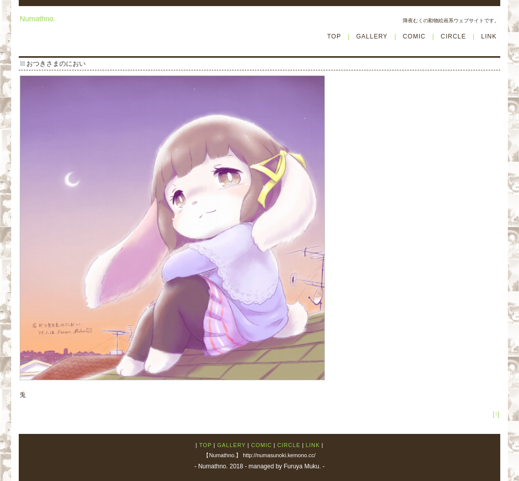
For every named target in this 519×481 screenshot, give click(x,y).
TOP (334, 36)
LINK (489, 36)
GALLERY (372, 36)
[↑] (496, 414)
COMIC (414, 36)
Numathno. (37, 19)
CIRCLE (453, 36)
